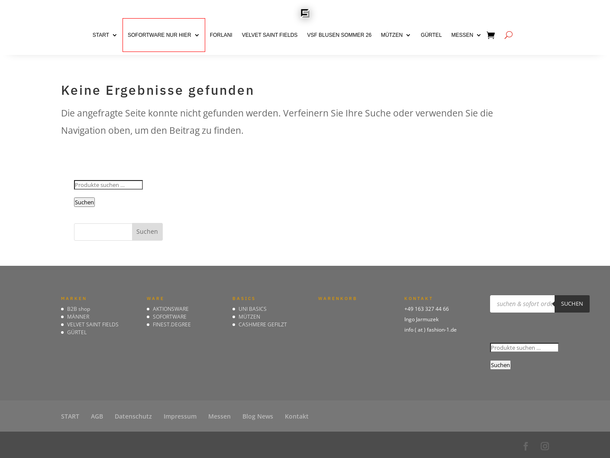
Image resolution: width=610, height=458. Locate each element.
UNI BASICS (253, 309)
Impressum (180, 416)
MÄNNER (78, 316)
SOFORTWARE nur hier (159, 35)
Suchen (84, 202)
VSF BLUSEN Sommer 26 (339, 35)
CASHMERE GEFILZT (263, 324)
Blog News (257, 416)
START (101, 35)
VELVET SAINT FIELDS (270, 35)
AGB (97, 416)
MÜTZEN (392, 35)
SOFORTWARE (170, 316)
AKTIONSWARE (171, 309)
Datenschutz (133, 416)
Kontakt (297, 416)
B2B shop (78, 309)
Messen (463, 35)
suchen (572, 303)
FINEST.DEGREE (172, 324)
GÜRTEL (431, 35)
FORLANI (221, 35)
